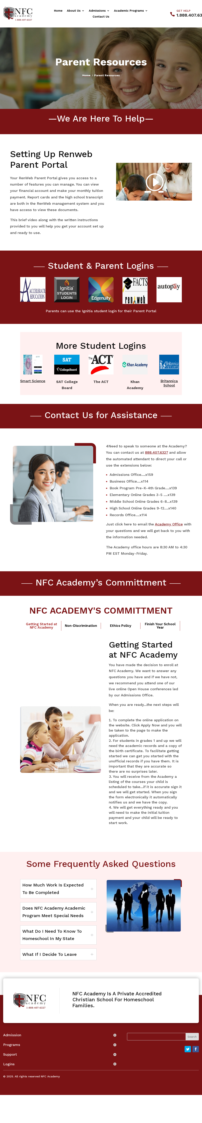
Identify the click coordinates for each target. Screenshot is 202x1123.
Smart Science (32, 381)
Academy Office (169, 524)
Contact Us (101, 16)
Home (58, 10)
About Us (74, 10)
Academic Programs (129, 10)
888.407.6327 (156, 452)
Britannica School (169, 383)
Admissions (97, 10)
